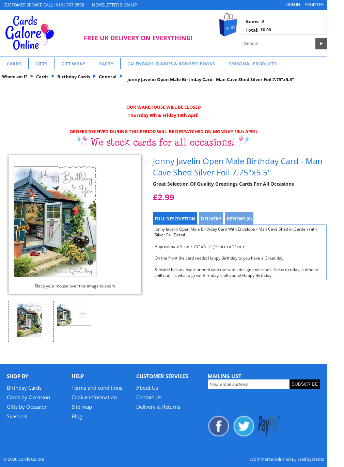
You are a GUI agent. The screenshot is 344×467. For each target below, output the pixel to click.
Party (106, 64)
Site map (82, 406)
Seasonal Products (253, 64)
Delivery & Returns (158, 406)
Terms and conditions (97, 387)
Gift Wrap (73, 64)
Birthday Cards (24, 387)
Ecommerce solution (270, 459)
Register (314, 4)
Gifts (41, 64)
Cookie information (94, 397)
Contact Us (148, 397)
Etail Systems (310, 459)
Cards (14, 64)
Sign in (292, 4)
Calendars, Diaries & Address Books (171, 64)
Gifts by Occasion (27, 406)
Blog (77, 416)
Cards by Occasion (28, 397)
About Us (147, 387)
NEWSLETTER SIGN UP (114, 5)
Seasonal (17, 416)
